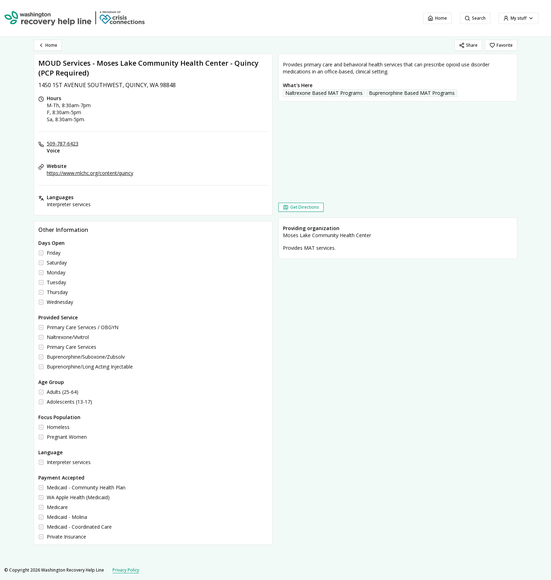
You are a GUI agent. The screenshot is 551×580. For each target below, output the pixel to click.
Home (437, 18)
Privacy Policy (125, 570)
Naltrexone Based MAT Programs (324, 93)
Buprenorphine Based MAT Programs (412, 93)
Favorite (501, 45)
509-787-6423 (62, 143)
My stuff (518, 18)
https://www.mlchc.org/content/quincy (90, 173)
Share (468, 45)
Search (475, 18)
